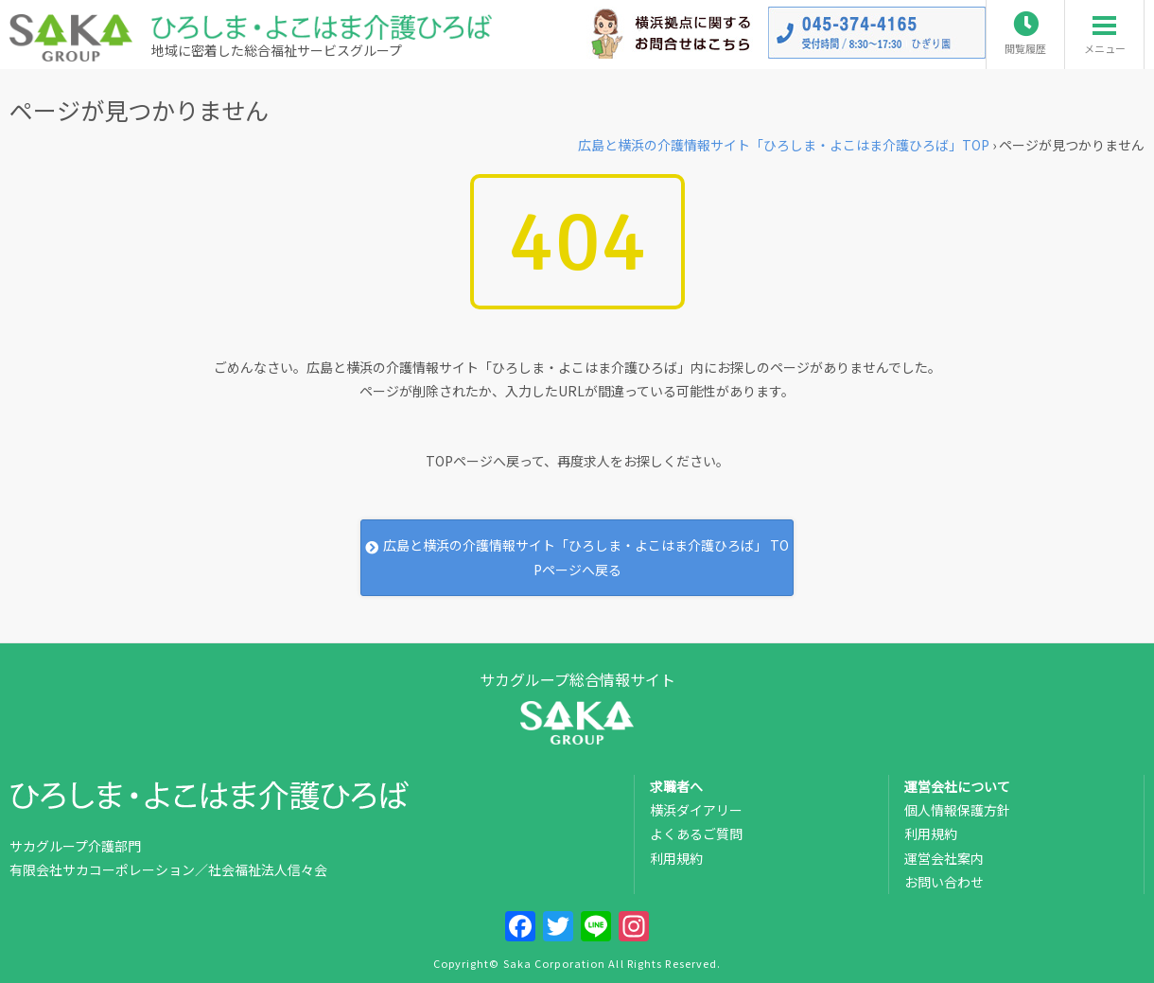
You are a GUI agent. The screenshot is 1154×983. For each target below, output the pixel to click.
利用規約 (676, 858)
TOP (783, 144)
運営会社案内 (944, 858)
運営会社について (957, 786)
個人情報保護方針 (957, 809)
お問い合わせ (944, 881)
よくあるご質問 (696, 833)
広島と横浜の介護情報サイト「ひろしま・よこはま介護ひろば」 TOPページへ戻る (576, 556)
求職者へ (676, 786)
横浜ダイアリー (696, 809)
